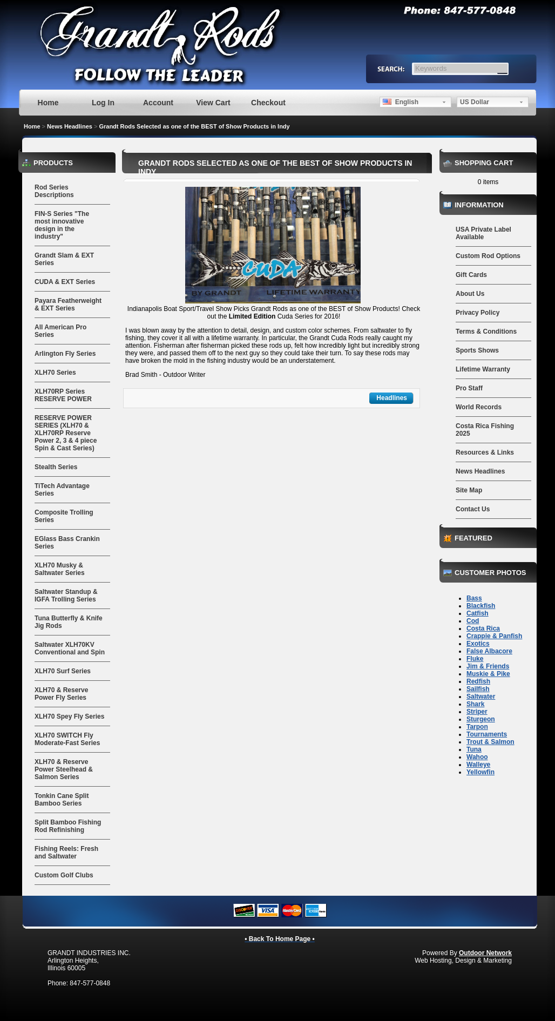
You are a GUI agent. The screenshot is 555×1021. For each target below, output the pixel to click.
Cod (472, 621)
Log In (103, 102)
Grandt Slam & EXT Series (64, 259)
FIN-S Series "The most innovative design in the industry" (62, 225)
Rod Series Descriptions (54, 191)
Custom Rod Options (488, 256)
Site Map (469, 490)
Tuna (474, 749)
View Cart (213, 102)
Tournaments (486, 734)
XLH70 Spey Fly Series (69, 716)
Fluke (474, 658)
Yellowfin (480, 772)
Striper (477, 711)
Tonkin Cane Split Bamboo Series (62, 799)
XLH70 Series (55, 372)
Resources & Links (485, 452)
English (400, 102)
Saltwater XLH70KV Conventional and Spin (70, 648)
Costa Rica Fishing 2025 (485, 429)
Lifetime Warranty (483, 369)
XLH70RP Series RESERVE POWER (63, 395)
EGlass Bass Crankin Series (67, 542)
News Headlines (69, 126)
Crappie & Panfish (494, 636)
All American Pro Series (60, 331)
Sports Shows (477, 350)
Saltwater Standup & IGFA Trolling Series (66, 595)
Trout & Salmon (490, 742)
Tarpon (477, 727)
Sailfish (478, 689)
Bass (474, 598)
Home (48, 102)
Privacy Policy (477, 312)
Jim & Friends (487, 666)
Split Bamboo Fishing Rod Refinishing (68, 826)
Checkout (268, 102)
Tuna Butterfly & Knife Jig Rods (69, 622)
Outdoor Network (485, 953)
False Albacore (489, 651)
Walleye (478, 764)
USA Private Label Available (483, 233)
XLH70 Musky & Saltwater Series (60, 569)
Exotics (478, 643)
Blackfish (480, 606)
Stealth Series (56, 467)
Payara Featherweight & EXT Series (68, 304)
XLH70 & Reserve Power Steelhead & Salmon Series (64, 769)
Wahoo (477, 757)
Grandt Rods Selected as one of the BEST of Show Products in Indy (194, 126)
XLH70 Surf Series (63, 671)
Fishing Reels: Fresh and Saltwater (66, 852)
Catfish (477, 613)
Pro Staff (469, 388)
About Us (470, 293)
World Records (479, 407)
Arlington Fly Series (65, 353)
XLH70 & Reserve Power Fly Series (61, 693)
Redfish (478, 681)
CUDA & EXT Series (65, 282)
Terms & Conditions (486, 331)
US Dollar (474, 102)
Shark (475, 704)
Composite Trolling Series (64, 516)
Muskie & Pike (488, 674)
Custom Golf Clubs (64, 875)
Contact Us (473, 509)
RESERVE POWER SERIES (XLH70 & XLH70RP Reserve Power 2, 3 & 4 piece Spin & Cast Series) (66, 433)
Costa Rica (483, 628)
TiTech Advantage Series (62, 489)
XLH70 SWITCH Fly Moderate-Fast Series (67, 739)
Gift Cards (471, 275)
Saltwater (480, 696)
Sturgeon (480, 719)
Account (158, 102)
